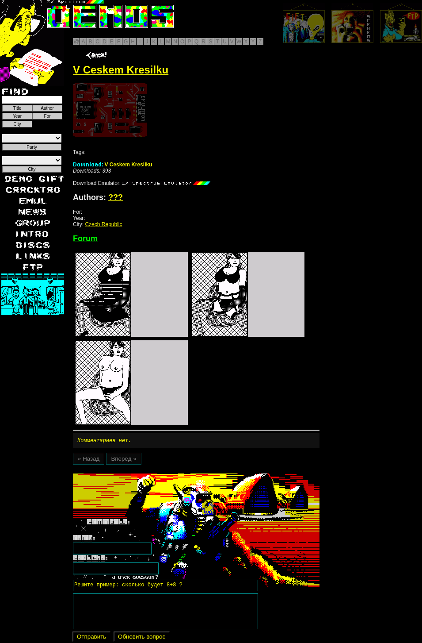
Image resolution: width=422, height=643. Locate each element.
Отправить (91, 638)
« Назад (88, 460)
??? (115, 197)
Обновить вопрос (141, 638)
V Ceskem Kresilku (112, 165)
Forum (85, 238)
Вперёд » (123, 460)
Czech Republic (103, 224)
